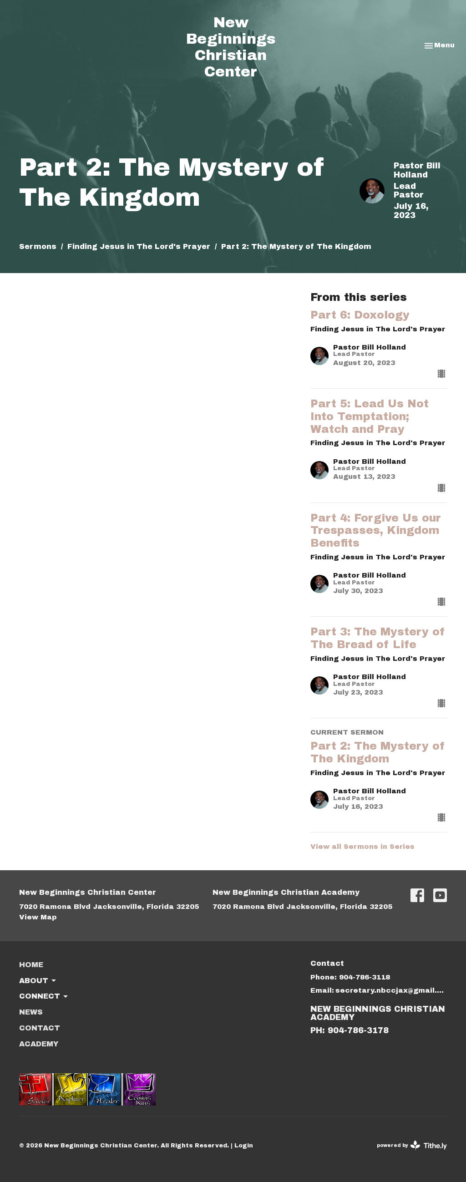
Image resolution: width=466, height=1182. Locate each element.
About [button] (38, 980)
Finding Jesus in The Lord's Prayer (138, 246)
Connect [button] (44, 996)
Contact (39, 1028)
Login (243, 1145)
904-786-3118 (364, 977)
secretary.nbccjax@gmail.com (391, 990)
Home (31, 965)
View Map (38, 917)
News (31, 1012)
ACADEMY (39, 1044)
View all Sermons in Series (362, 846)
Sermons (37, 246)
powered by (412, 1145)
